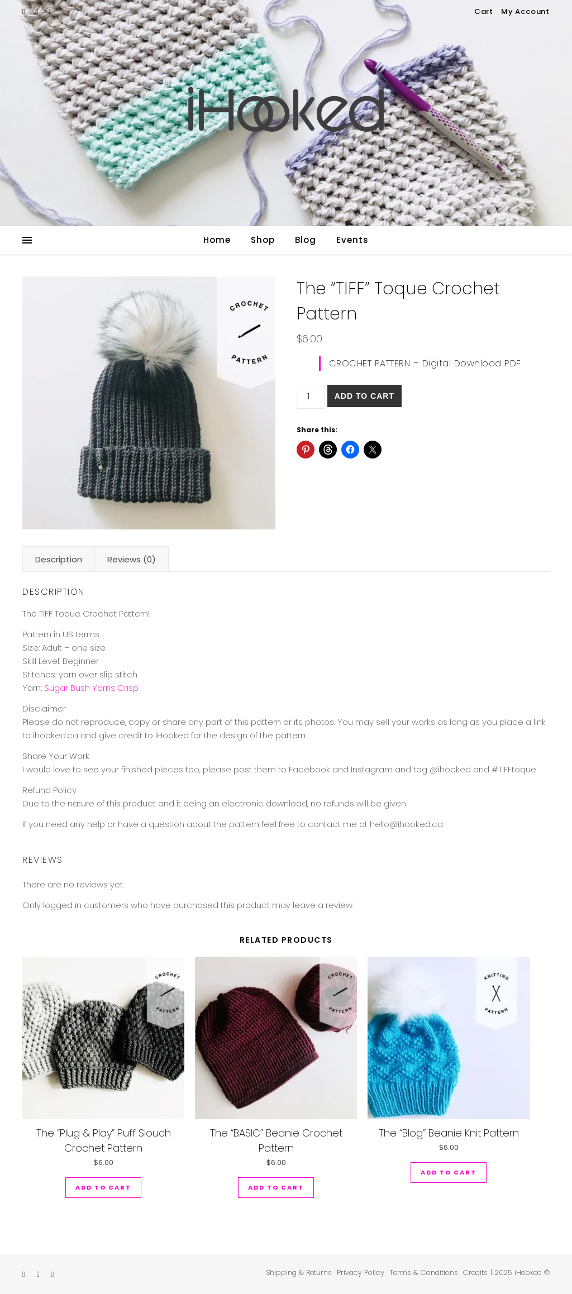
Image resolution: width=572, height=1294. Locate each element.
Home (217, 240)
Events (352, 240)
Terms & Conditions (423, 1272)
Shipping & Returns (299, 1272)
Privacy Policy (360, 1272)
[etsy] (24, 11)
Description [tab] (58, 559)
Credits (475, 1272)
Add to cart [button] (103, 1187)
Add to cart (364, 395)
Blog (305, 240)
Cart (483, 11)
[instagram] (38, 11)
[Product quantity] (311, 397)
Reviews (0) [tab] (131, 559)
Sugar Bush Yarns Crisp (91, 688)
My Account (525, 11)
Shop (263, 240)
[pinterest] (50, 11)
